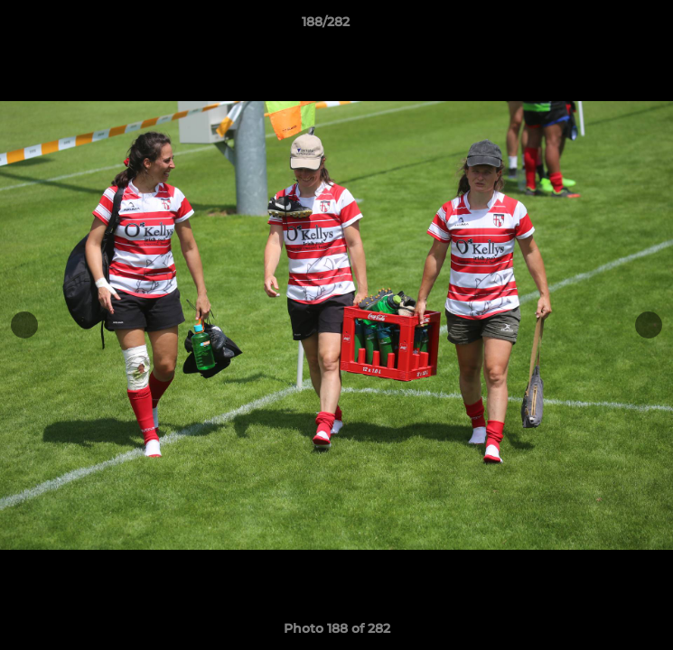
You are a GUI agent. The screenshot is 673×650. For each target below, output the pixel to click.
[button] (608, 26)
